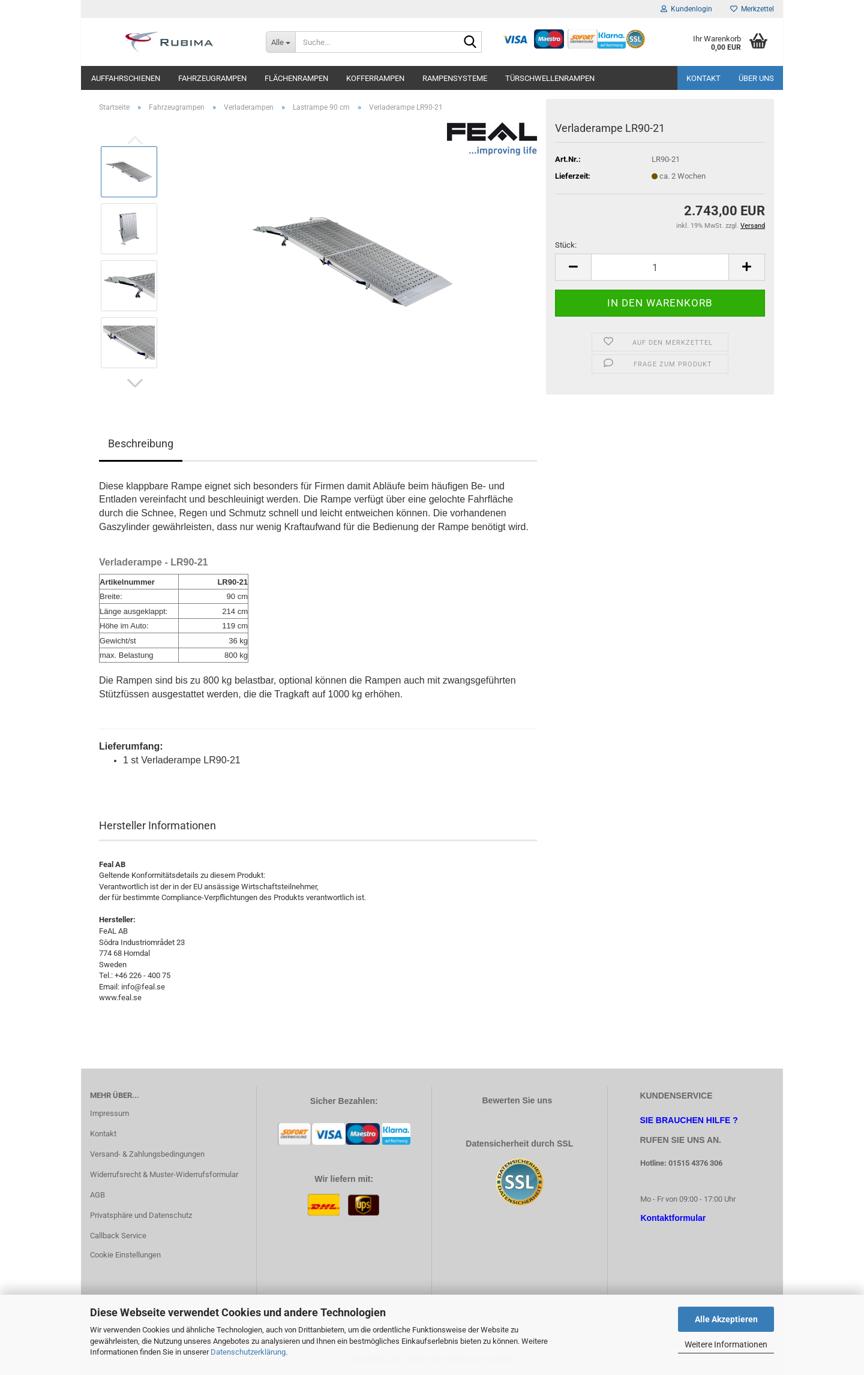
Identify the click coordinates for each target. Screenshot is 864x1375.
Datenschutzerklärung (248, 1351)
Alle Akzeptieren (726, 1319)
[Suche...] (280, 42)
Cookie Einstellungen (125, 1254)
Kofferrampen (375, 78)
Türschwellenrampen (550, 78)
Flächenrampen (296, 78)
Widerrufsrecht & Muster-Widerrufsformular (164, 1174)
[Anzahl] (660, 267)
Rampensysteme (454, 78)
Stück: (566, 244)
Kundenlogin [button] (686, 9)
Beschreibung (140, 443)
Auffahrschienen (125, 78)
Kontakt (703, 78)
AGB (97, 1194)
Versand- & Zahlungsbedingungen (147, 1154)
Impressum (109, 1113)
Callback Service (118, 1235)
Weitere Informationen (726, 1344)
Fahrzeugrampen (212, 78)
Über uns (756, 78)
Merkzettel (752, 9)
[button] (135, 383)
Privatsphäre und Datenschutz (141, 1215)
